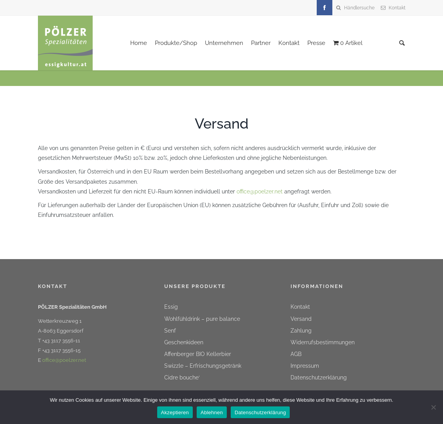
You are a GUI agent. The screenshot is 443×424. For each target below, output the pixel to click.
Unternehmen (224, 43)
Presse (316, 43)
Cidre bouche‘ (182, 377)
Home (138, 43)
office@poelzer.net (260, 191)
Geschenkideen (183, 342)
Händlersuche (359, 8)
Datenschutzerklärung (319, 377)
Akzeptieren (175, 412)
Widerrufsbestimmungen (323, 342)
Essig (171, 307)
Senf (170, 330)
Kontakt (397, 8)
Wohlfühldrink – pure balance (202, 319)
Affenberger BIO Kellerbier (197, 354)
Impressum (305, 366)
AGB (296, 354)
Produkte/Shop (176, 43)
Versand (301, 319)
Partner (261, 43)
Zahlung (301, 330)
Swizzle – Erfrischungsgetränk (202, 366)
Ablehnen (212, 412)
